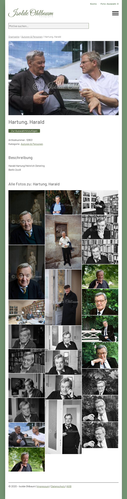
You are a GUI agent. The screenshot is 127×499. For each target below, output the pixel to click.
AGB (69, 486)
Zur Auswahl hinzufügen (24, 130)
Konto (93, 3)
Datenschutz (58, 486)
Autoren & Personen (31, 36)
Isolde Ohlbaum (30, 13)
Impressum (43, 486)
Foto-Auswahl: (110, 3)
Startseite (13, 36)
